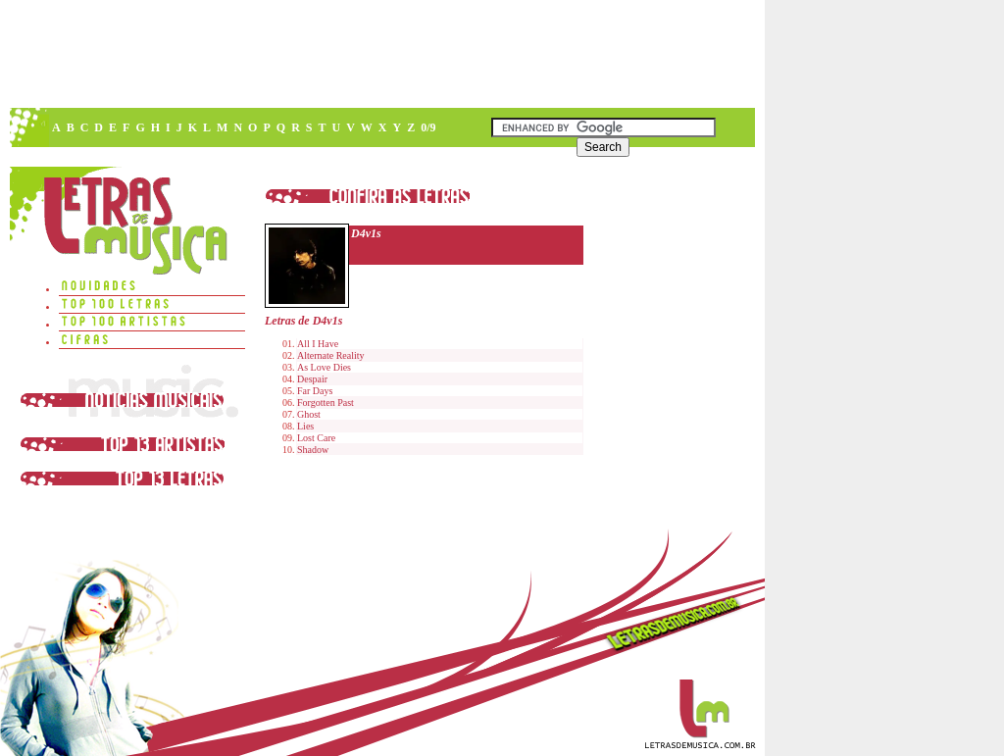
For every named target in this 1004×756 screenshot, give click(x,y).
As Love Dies (324, 367)
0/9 (428, 127)
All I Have (317, 343)
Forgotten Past (325, 402)
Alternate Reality (331, 355)
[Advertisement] (381, 54)
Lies (305, 426)
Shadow (312, 449)
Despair (312, 379)
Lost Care (316, 437)
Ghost (309, 414)
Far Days (314, 390)
